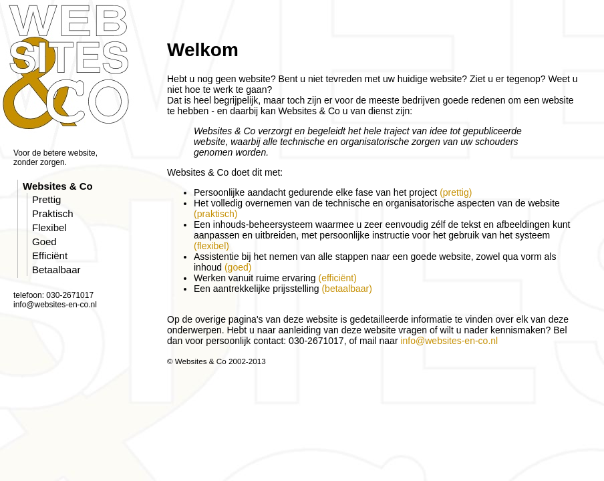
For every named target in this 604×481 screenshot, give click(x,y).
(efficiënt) (337, 278)
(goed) (237, 267)
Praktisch (52, 213)
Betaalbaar (56, 269)
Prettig (46, 199)
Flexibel (49, 227)
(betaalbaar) (346, 288)
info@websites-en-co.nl (449, 340)
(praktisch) (215, 213)
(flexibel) (211, 245)
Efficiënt (49, 255)
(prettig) (456, 192)
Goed (44, 241)
